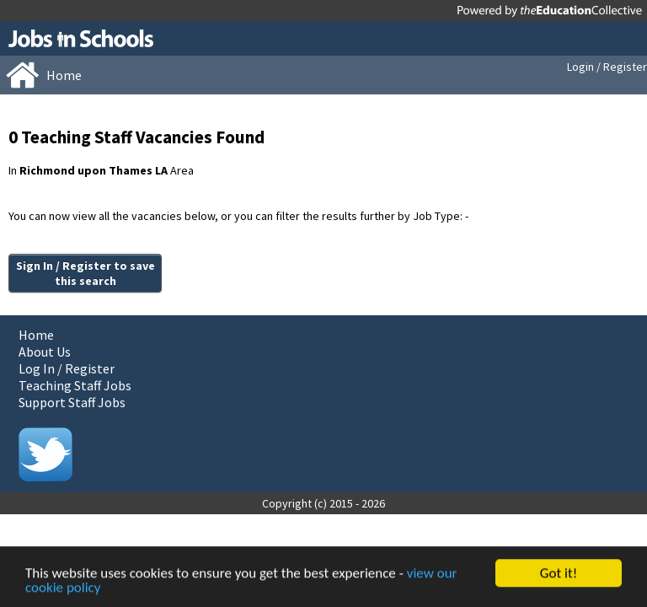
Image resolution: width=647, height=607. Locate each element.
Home (36, 334)
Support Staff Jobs (72, 402)
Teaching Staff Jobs (75, 385)
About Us (45, 351)
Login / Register (607, 66)
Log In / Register (67, 368)
